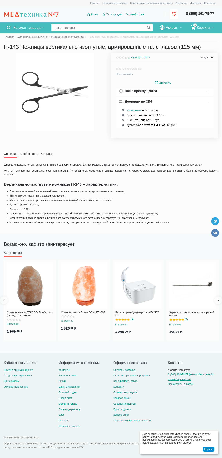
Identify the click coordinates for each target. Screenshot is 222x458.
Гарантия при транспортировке (131, 375)
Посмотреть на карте (180, 383)
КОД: (203, 57)
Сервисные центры (124, 403)
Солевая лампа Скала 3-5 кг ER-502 (82, 312)
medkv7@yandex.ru (179, 379)
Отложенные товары (16, 386)
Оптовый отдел (135, 14)
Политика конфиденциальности (132, 420)
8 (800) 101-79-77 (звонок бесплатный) (190, 374)
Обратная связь (68, 403)
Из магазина (134, 110)
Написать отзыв (140, 57)
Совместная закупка (125, 392)
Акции (94, 14)
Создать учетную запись (18, 375)
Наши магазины (68, 375)
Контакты (64, 369)
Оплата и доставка (124, 369)
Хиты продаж (114, 14)
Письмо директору (69, 409)
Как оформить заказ (125, 381)
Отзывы (63, 420)
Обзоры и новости (69, 426)
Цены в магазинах (69, 386)
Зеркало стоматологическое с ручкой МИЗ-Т (191, 314)
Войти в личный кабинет (18, 369)
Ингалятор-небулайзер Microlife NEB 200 (136, 314)
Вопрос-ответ (121, 414)
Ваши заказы (11, 381)
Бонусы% (118, 386)
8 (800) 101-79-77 (200, 14)
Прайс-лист (65, 398)
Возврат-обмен (122, 398)
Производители (122, 409)
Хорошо (208, 449)
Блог (61, 414)
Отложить (163, 83)
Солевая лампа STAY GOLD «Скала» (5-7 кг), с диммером (29, 314)
